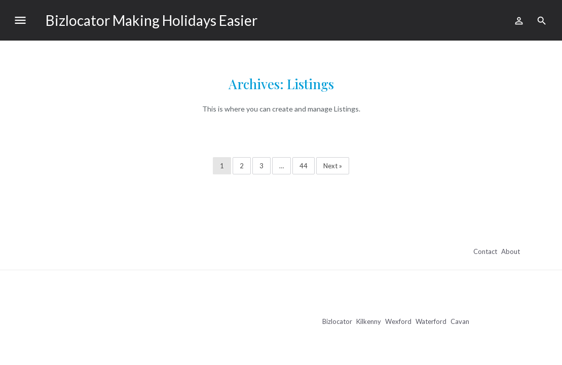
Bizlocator (337, 321)
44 (303, 166)
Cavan (460, 321)
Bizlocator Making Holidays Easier (151, 20)
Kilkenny (368, 321)
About (510, 251)
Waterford (431, 321)
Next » (332, 166)
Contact (485, 251)
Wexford (398, 321)
